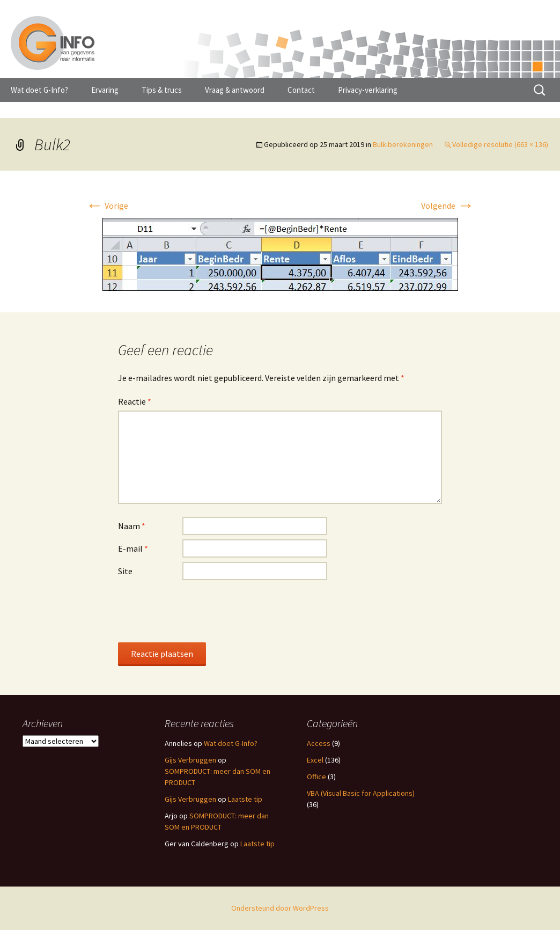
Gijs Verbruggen (190, 760)
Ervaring (105, 90)
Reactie (134, 401)
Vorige (107, 205)
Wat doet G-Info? (39, 90)
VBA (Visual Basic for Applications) (361, 793)
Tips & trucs (162, 90)
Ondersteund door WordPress (280, 908)
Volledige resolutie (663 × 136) (500, 144)
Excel (315, 760)
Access (318, 743)
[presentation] (199, 611)
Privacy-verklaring (367, 90)
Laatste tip (245, 799)
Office (316, 776)
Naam (131, 526)
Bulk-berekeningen (403, 144)
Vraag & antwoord (234, 90)
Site (125, 571)
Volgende (447, 205)
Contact (301, 90)
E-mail (133, 548)
